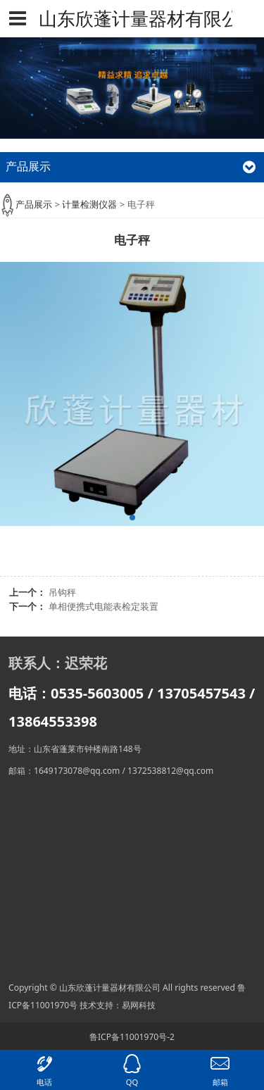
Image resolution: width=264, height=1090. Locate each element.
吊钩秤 (62, 592)
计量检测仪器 (89, 204)
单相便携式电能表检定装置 (103, 606)
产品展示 (33, 204)
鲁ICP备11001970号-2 (132, 1037)
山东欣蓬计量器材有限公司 (132, 18)
